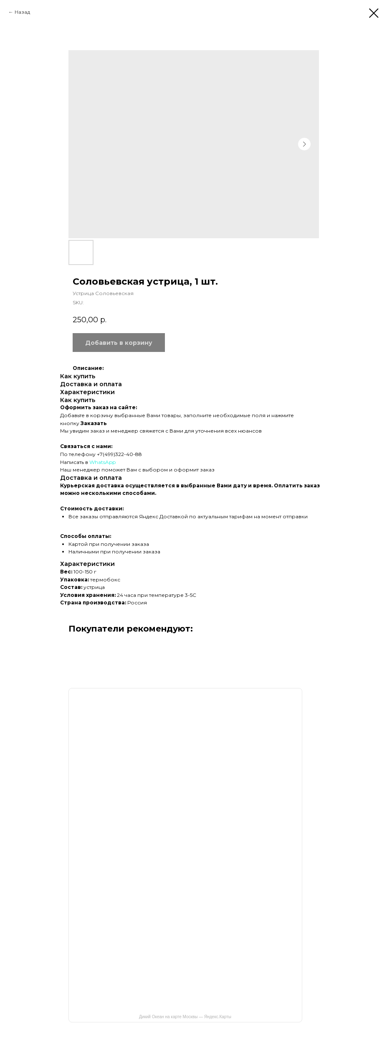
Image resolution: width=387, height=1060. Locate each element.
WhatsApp (102, 462)
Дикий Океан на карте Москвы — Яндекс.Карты (185, 1016)
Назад (22, 12)
